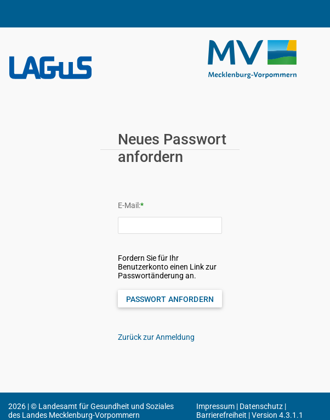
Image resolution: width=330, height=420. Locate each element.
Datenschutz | (263, 406)
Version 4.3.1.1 (277, 415)
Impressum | (218, 406)
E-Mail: (129, 205)
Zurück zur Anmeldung (156, 337)
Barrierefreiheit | (224, 415)
